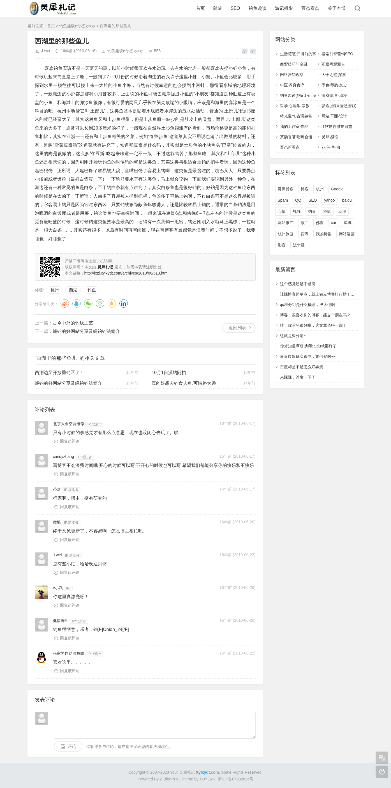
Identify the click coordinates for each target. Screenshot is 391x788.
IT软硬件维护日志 (336, 126)
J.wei (45, 51)
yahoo (329, 200)
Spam (283, 200)
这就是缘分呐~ (293, 335)
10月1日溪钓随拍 (169, 372)
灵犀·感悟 (329, 137)
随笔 (217, 8)
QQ (76, 303)
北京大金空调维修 (68, 423)
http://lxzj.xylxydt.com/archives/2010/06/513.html (126, 273)
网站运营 (347, 234)
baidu (347, 200)
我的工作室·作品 (294, 126)
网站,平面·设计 (334, 116)
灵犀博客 (285, 189)
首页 (200, 8)
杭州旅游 (285, 234)
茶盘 (57, 489)
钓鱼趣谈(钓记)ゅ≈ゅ (77, 26)
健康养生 (61, 620)
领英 (123, 303)
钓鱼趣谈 (258, 8)
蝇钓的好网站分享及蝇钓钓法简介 (86, 331)
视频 (297, 211)
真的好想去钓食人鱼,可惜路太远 (184, 383)
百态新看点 (290, 147)
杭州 (54, 289)
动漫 (342, 211)
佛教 (320, 222)
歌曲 (305, 222)
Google (337, 189)
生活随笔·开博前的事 (298, 54)
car (333, 222)
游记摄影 (284, 8)
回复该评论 (70, 441)
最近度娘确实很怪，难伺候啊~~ (308, 356)
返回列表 (237, 327)
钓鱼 (91, 289)
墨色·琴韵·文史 (334, 85)
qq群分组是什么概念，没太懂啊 (308, 304)
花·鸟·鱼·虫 (331, 147)
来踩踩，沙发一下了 (297, 377)
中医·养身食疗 (292, 85)
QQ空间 (112, 303)
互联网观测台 (333, 64)
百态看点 (310, 8)
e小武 (58, 588)
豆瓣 (100, 303)
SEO (235, 8)
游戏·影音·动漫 (334, 95)
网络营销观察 (292, 74)
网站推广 (285, 222)
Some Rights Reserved (241, 772)
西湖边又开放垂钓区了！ (59, 372)
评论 (71, 746)
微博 (65, 303)
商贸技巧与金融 (293, 64)
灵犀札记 (187, 772)
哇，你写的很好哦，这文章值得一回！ (313, 325)
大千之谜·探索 (333, 74)
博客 (305, 189)
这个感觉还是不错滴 (297, 284)
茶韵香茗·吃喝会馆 (296, 137)
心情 (282, 211)
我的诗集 (324, 234)
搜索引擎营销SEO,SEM (342, 54)
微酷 (57, 522)
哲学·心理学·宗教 (295, 105)
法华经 (299, 245)
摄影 (327, 211)
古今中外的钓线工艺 (73, 323)
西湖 (73, 289)
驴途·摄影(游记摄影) (339, 105)
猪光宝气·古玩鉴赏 (296, 116)
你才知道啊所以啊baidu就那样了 (308, 346)
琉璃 (347, 222)
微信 (88, 303)
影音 (282, 245)
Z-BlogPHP (169, 779)
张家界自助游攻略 (68, 653)
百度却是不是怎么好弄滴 (301, 367)
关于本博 (337, 8)
